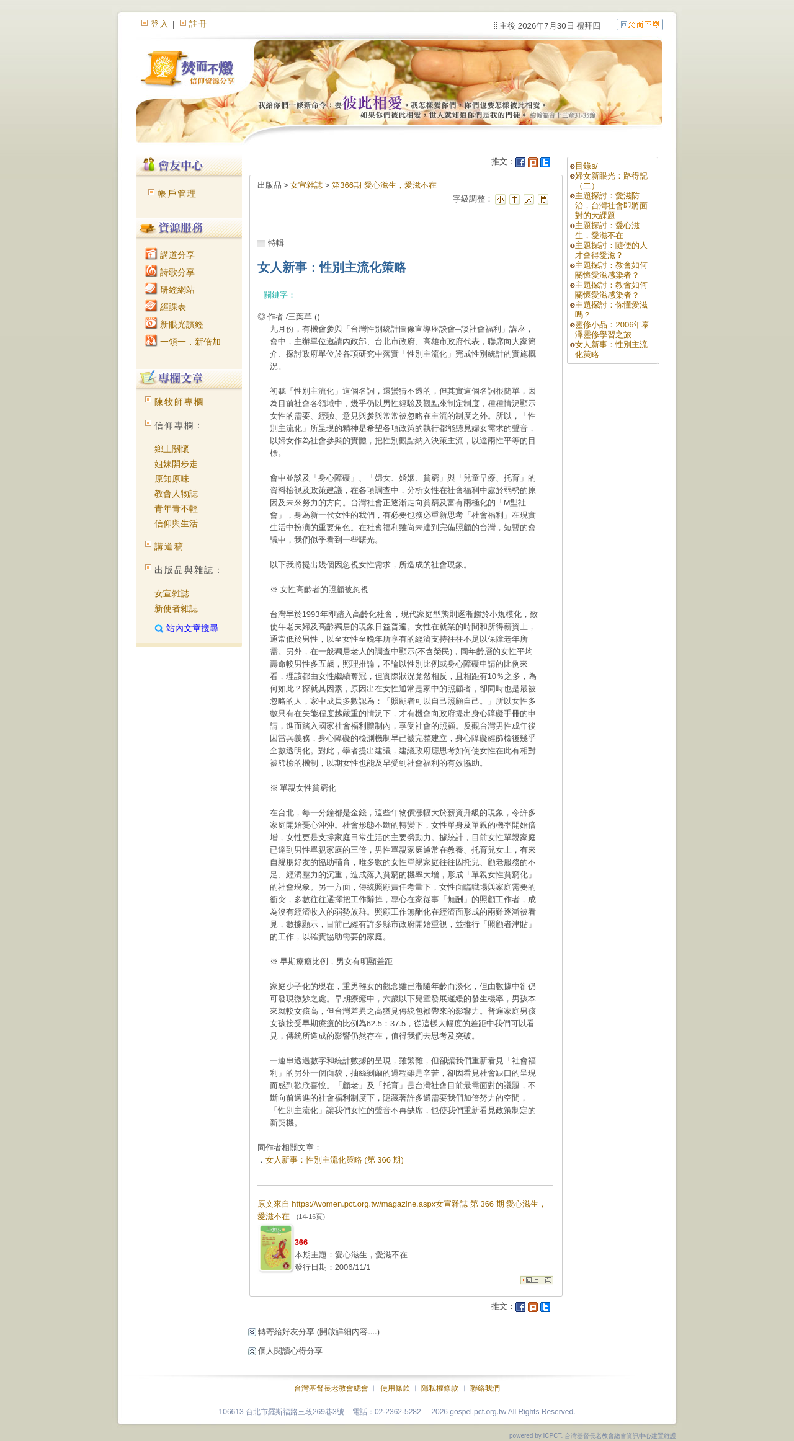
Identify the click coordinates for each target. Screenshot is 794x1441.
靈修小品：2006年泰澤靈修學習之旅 (612, 329)
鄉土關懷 (171, 449)
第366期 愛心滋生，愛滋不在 (384, 185)
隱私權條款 (439, 1388)
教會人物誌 (176, 494)
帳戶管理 (177, 193)
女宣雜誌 (171, 593)
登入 (160, 24)
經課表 (165, 307)
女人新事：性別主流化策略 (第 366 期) (334, 1159)
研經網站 (170, 290)
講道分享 (170, 255)
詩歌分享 (170, 272)
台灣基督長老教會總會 (331, 1388)
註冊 (198, 24)
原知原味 (171, 479)
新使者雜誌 (176, 608)
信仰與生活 (176, 523)
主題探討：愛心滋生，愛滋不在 (607, 230)
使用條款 (395, 1388)
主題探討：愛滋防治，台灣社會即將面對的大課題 (611, 205)
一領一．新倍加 (183, 342)
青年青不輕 (176, 508)
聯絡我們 (485, 1388)
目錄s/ (586, 166)
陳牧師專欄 (179, 402)
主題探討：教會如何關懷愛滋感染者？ (611, 270)
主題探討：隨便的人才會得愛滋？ (611, 250)
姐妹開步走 (176, 464)
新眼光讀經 (174, 324)
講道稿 (169, 546)
